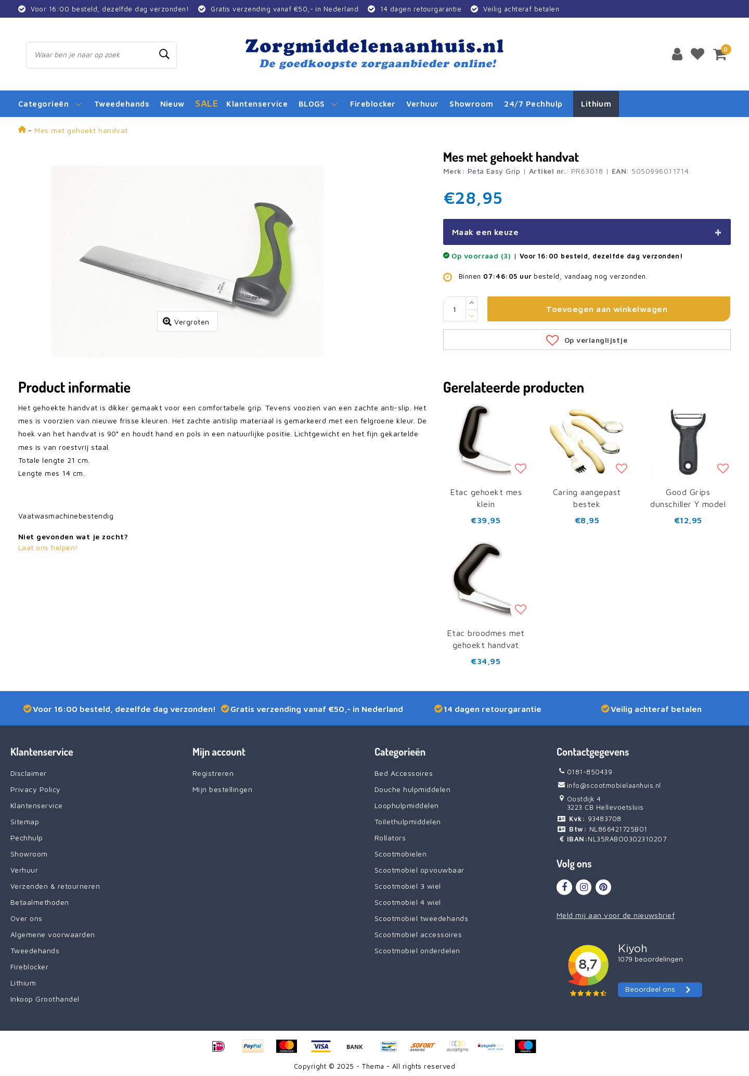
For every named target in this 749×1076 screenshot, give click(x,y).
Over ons (26, 918)
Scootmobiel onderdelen (417, 950)
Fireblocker (29, 966)
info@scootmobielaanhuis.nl (609, 785)
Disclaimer (28, 773)
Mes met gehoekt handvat (80, 130)
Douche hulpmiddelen (412, 789)
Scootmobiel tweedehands (421, 918)
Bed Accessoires (403, 773)
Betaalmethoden (39, 902)
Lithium (23, 982)
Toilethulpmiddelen (407, 821)
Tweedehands (34, 950)
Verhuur (24, 869)
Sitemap (24, 821)
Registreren (213, 773)
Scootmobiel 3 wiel (407, 885)
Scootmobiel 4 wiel (407, 902)
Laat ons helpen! (48, 547)
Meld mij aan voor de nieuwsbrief (616, 915)
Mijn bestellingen (222, 789)
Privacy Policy (35, 789)
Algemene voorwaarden (52, 934)
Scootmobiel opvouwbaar (419, 869)
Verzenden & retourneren (55, 885)
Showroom (29, 853)
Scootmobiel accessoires (418, 934)
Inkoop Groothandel (45, 998)
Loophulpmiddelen (406, 805)
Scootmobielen (400, 853)
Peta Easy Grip (494, 170)
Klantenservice (36, 805)
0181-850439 (584, 772)
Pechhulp (26, 837)
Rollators (390, 837)
